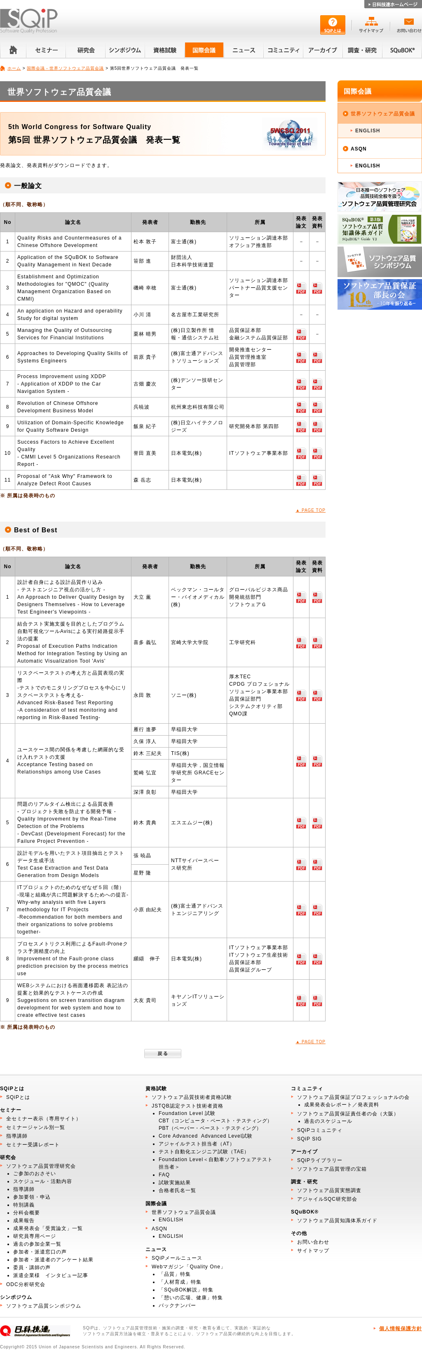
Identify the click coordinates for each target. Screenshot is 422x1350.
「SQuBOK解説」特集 (186, 1290)
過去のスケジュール (328, 1121)
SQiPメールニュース (177, 1258)
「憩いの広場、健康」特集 (191, 1298)
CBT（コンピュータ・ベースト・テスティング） (215, 1121)
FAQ (164, 1175)
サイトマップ (313, 1251)
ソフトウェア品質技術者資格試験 (192, 1097)
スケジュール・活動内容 (42, 1181)
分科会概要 (26, 1213)
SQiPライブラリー (319, 1160)
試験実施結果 (175, 1182)
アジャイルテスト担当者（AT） (197, 1144)
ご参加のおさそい (34, 1173)
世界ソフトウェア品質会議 (383, 114)
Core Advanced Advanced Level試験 (206, 1136)
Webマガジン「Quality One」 (189, 1267)
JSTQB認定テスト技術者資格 (187, 1106)
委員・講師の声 (32, 1267)
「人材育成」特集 (180, 1282)
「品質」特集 (175, 1274)
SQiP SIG (309, 1139)
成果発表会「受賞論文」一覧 (48, 1228)
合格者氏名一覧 (177, 1190)
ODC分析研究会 (25, 1284)
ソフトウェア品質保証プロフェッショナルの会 (353, 1097)
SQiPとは (18, 1097)
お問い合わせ (313, 1242)
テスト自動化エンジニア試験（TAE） (204, 1152)
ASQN (359, 149)
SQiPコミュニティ (319, 1130)
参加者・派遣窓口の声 (40, 1252)
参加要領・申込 (32, 1197)
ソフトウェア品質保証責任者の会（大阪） (348, 1114)
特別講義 (24, 1205)
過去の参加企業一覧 (37, 1244)
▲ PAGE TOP (310, 510)
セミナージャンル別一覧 (35, 1127)
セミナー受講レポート (33, 1145)
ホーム (14, 68)
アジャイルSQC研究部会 (327, 1199)
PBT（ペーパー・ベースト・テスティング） (210, 1128)
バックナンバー (177, 1305)
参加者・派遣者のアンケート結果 (53, 1260)
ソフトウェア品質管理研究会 (41, 1166)
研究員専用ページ (34, 1236)
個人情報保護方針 (400, 1328)
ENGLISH (367, 131)
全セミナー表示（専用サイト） (43, 1119)
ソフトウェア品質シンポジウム (43, 1306)
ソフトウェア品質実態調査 (329, 1190)
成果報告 (24, 1220)
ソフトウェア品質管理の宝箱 (332, 1169)
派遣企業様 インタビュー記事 (50, 1275)
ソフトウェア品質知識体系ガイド (337, 1220)
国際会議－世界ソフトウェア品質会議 (65, 68)
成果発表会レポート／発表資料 (341, 1105)
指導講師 (17, 1136)
